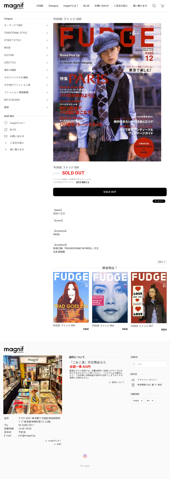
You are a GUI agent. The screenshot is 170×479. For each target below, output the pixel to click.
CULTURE (9, 55)
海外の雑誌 (10, 70)
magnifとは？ (71, 5)
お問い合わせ (101, 5)
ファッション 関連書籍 (16, 92)
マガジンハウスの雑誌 (16, 77)
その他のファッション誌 (17, 85)
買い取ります (140, 5)
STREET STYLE (12, 40)
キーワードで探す (13, 25)
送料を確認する (82, 182)
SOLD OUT (109, 191)
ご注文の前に (121, 5)
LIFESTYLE (10, 62)
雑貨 (6, 107)
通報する (162, 262)
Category (53, 5)
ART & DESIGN (12, 100)
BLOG (86, 5)
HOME (40, 5)
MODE (7, 47)
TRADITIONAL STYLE (15, 32)
